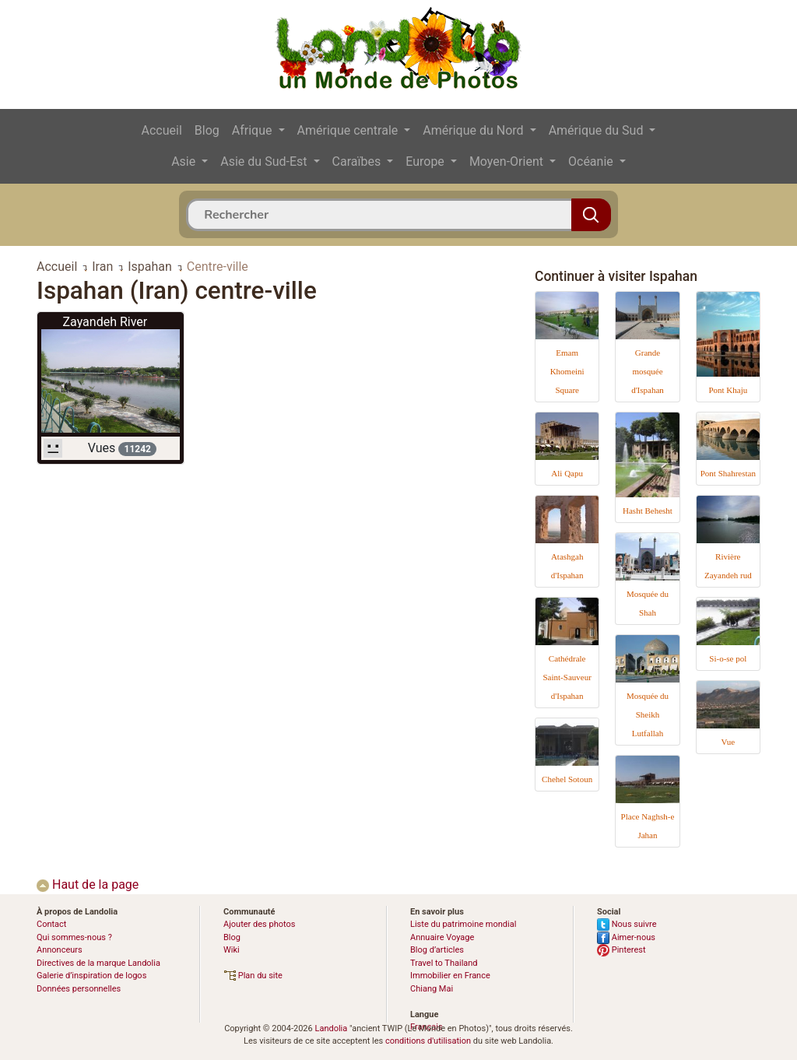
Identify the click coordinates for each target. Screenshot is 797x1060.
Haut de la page (88, 884)
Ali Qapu (567, 473)
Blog (207, 130)
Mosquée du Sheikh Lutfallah (648, 714)
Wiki (231, 950)
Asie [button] (184, 161)
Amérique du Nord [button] (474, 130)
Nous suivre (627, 924)
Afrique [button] (254, 130)
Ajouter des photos (259, 924)
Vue (728, 741)
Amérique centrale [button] (349, 130)
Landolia (330, 1028)
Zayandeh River (104, 321)
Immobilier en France (450, 975)
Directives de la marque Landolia (98, 963)
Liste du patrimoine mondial (463, 924)
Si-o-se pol (727, 658)
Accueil (162, 130)
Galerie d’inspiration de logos (91, 975)
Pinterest (621, 950)
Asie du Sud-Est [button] (265, 161)
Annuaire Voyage (442, 937)
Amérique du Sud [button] (598, 130)
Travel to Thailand (444, 963)
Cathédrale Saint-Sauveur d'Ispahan (566, 677)
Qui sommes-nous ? (74, 937)
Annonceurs (60, 950)
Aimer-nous (626, 937)
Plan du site (253, 975)
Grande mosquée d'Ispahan (647, 371)
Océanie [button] (592, 161)
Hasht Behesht (647, 510)
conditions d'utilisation (428, 1041)
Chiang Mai (431, 989)
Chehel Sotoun (567, 779)
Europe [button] (427, 161)
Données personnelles (79, 989)
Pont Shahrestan (728, 473)
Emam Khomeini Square (567, 371)
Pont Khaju (727, 390)
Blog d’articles (437, 950)
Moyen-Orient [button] (507, 161)
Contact (51, 924)
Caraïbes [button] (358, 161)
